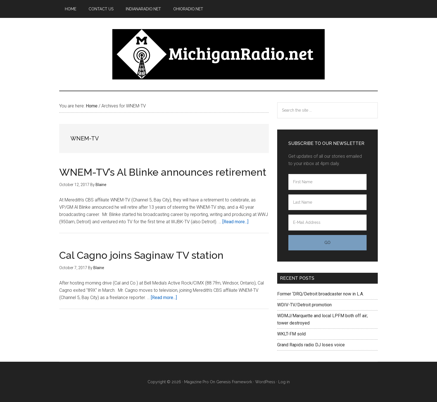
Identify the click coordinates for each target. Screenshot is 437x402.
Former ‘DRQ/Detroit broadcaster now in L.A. (320, 294)
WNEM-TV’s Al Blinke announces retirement (162, 172)
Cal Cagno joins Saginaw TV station (141, 255)
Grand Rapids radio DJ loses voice (311, 344)
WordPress (265, 382)
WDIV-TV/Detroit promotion (304, 304)
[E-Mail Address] (327, 223)
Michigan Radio (218, 54)
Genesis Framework (234, 382)
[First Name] (327, 182)
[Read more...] (235, 221)
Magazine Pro (196, 382)
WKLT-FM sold (291, 334)
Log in (284, 382)
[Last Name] (327, 202)
